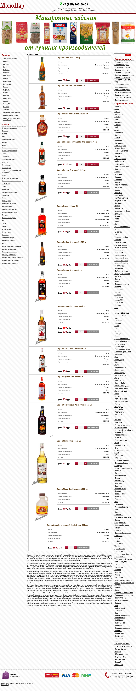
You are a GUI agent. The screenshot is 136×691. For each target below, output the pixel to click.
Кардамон (118, 300)
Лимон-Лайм (119, 383)
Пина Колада (119, 481)
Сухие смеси (6, 229)
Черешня (118, 625)
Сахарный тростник (122, 517)
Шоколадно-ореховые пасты (12, 257)
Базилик (117, 135)
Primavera (6, 95)
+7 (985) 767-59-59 (75, 4)
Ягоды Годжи (119, 659)
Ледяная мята (120, 367)
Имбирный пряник (122, 274)
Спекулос (118, 536)
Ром (116, 510)
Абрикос (117, 106)
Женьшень (119, 250)
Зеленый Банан (121, 261)
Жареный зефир (121, 237)
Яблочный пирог (121, 654)
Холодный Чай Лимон (123, 593)
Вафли (4, 134)
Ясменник (118, 665)
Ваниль (117, 177)
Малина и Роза (120, 399)
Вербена (118, 180)
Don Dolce (7, 75)
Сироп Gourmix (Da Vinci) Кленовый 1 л (74, 405)
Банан (117, 138)
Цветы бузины (120, 598)
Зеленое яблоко (121, 258)
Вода (3, 136)
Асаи (116, 130)
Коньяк (117, 331)
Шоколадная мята (122, 644)
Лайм (116, 357)
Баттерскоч (119, 143)
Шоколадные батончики (10, 260)
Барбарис (118, 140)
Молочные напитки (9, 203)
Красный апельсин (122, 339)
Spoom (5, 101)
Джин (116, 221)
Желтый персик (121, 248)
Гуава (116, 219)
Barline (5, 67)
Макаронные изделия (9, 192)
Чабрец (117, 603)
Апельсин (118, 122)
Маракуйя (118, 409)
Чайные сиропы (121, 95)
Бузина (117, 172)
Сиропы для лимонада (124, 75)
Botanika (6, 70)
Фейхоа (117, 570)
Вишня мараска (121, 185)
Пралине (118, 486)
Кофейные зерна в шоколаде (12, 181)
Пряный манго (120, 494)
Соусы (4, 226)
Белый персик (120, 146)
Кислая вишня (120, 316)
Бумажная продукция (9, 128)
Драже (4, 145)
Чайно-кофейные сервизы (11, 246)
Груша (117, 216)
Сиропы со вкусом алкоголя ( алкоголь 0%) (122, 80)
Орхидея (118, 466)
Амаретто (118, 114)
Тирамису (118, 544)
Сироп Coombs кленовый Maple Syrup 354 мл (67, 525)
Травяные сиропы (121, 84)
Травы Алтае (119, 549)
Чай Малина (119, 618)
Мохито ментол (120, 440)
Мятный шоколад (121, 445)
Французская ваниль (123, 580)
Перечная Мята (121, 476)
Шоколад (118, 641)
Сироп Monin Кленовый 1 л (69, 441)
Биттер (117, 156)
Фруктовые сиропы (122, 87)
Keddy (5, 87)
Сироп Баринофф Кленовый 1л (71, 306)
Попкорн (118, 483)
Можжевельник (120, 428)
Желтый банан (120, 245)
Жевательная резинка (10, 148)
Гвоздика (118, 187)
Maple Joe (6, 90)
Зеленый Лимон (121, 263)
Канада (106, 535)
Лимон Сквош (120, 381)
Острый (117, 473)
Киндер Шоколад (121, 313)
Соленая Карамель (122, 533)
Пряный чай (119, 496)
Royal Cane (7, 98)
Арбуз (116, 127)
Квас (116, 308)
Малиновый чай (121, 401)
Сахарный (118, 515)
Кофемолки (6, 184)
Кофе (4, 175)
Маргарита (119, 412)
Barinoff (6, 64)
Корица (117, 333)
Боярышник (119, 164)
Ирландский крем (121, 284)
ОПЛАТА (65, 10)
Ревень (117, 499)
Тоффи (117, 546)
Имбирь (117, 276)
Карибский (118, 302)
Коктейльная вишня (9, 159)
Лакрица (117, 362)
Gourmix (6, 78)
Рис (3, 221)
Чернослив (119, 633)
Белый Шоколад (121, 151)
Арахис (117, 125)
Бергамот (118, 153)
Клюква (117, 323)
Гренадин (118, 214)
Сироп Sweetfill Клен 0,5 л (68, 206)
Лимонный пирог (121, 388)
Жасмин (117, 240)
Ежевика (118, 232)
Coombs (6, 73)
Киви (116, 310)
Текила (117, 541)
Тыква (117, 564)
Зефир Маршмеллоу (9, 151)
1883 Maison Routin (10, 58)
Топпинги (5, 235)
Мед (116, 417)
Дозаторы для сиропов (11, 112)
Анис (116, 119)
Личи (116, 394)
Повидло (5, 215)
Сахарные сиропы (122, 73)
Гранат (117, 206)
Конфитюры (6, 168)
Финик (117, 575)
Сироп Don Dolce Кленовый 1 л (71, 86)
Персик (117, 478)
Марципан (118, 415)
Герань (117, 190)
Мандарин (118, 407)
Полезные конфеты (9, 218)
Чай (3, 243)
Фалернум (118, 567)
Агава (116, 109)
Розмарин (118, 504)
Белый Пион (119, 148)
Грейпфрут (119, 208)
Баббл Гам (118, 133)
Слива (117, 528)
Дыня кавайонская (122, 227)
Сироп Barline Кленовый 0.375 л (71, 242)
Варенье (5, 131)
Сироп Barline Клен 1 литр (68, 58)
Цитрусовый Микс (122, 600)
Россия (106, 68)
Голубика (118, 203)
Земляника (119, 266)
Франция (105, 124)
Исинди (117, 287)
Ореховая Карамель (122, 463)
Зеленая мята (120, 255)
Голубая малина (121, 198)
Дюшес (117, 229)
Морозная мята (120, 435)
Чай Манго (118, 620)
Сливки (117, 530)
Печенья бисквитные (9, 212)
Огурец (117, 458)
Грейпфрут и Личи (122, 211)
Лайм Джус (119, 360)
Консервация (6, 165)
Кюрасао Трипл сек (122, 352)
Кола (116, 328)
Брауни (117, 169)
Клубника (118, 320)
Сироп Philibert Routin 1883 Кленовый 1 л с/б (77, 142)
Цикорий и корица (8, 240)
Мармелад (5, 195)
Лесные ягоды (120, 375)
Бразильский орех (122, 167)
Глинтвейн (118, 195)
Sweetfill (6, 107)
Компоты (5, 162)
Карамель (5, 156)
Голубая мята (120, 201)
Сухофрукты (6, 232)
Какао (4, 153)
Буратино (118, 174)
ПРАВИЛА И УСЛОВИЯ (87, 10)
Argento (6, 61)
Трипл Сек (118, 551)
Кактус (117, 292)
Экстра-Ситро (120, 649)
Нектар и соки (7, 206)
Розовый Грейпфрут (122, 507)
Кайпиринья (119, 289)
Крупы (4, 186)
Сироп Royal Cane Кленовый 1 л (71, 349)
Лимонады (6, 189)
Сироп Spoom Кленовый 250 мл (71, 170)
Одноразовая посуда (9, 209)
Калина (117, 295)
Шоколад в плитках (9, 255)
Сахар (4, 223)
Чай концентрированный (122, 614)
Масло (4, 198)
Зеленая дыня (120, 253)
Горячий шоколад (8, 139)
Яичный (117, 662)
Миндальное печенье (123, 425)
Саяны (117, 520)
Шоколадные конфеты (10, 263)
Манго (117, 404)
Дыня (116, 224)
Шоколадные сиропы (123, 98)
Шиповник (118, 639)
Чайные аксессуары (9, 249)
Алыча (117, 112)
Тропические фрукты (123, 554)
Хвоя (116, 590)
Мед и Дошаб (6, 201)
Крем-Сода (119, 347)
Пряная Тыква (120, 489)
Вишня (117, 182)
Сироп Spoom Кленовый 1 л (69, 270)
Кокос (116, 326)
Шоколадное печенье (123, 646)
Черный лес (119, 636)
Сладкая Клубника (122, 525)
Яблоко (117, 652)
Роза (116, 502)
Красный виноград (122, 341)
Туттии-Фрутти (120, 562)
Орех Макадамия (121, 460)
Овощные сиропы (121, 65)
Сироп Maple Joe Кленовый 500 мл (72, 489)
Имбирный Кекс (121, 271)
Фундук (117, 587)
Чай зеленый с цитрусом (120, 609)
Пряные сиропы (121, 70)
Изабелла (118, 268)
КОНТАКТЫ (73, 10)
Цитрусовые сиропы (122, 92)
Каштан (117, 305)
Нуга (116, 448)
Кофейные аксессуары (10, 178)
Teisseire (6, 109)
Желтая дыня (120, 242)
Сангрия (117, 512)
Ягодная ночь (120, 657)
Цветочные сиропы (102, 219)
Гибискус (118, 193)
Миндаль (118, 422)
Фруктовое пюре (8, 238)
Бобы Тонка (119, 161)
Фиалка (117, 572)
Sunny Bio (7, 104)
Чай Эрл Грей (120, 623)
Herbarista (7, 84)
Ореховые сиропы (122, 67)
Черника (117, 631)
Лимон (117, 378)
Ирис (116, 282)
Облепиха (118, 455)
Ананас (117, 117)
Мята (116, 443)
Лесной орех (119, 373)
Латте (116, 365)
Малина (117, 396)
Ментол (117, 420)
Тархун (117, 538)
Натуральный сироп (10, 115)
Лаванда (118, 354)
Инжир (117, 279)
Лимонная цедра (121, 386)
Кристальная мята (122, 349)
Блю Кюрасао (120, 159)
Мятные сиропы (121, 62)
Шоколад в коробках (9, 252)
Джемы (4, 142)
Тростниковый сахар (123, 559)
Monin (5, 92)
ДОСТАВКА (56, 10)
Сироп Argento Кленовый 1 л (70, 377)
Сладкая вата (120, 523)
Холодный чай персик (123, 595)
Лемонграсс (119, 370)
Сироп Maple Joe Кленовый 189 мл (72, 114)
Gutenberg (7, 81)
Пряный (117, 491)
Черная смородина (122, 628)
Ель (116, 234)
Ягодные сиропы (121, 100)
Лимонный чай (120, 391)
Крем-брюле (119, 344)
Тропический (119, 557)
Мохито (117, 437)
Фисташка (118, 577)
